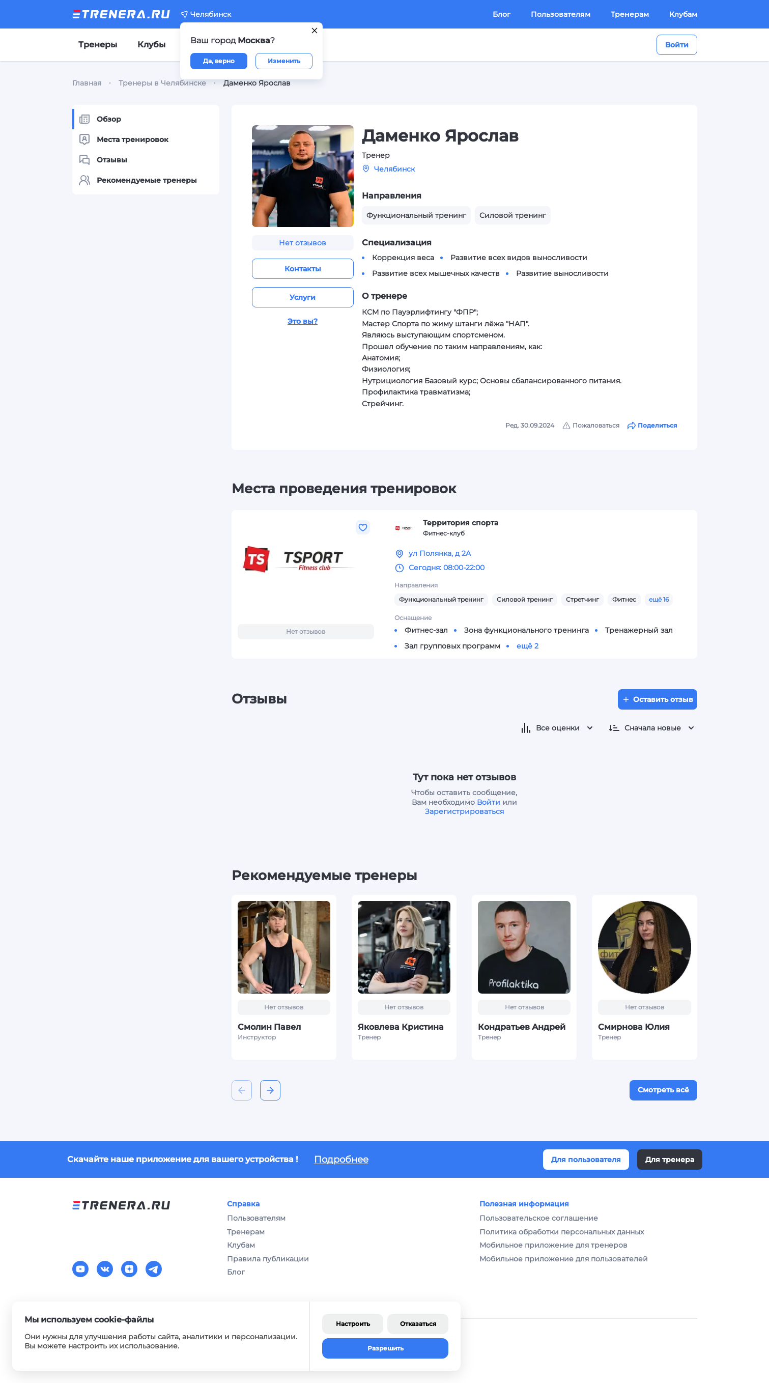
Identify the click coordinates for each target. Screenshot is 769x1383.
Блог (501, 14)
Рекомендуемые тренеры (137, 180)
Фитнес (624, 599)
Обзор (99, 119)
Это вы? (303, 321)
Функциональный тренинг (441, 599)
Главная (86, 83)
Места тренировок (123, 139)
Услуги (303, 297)
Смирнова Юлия (634, 1027)
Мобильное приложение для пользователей (563, 1258)
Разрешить (385, 1348)
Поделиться (652, 425)
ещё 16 (659, 599)
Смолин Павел (269, 1027)
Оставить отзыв (657, 699)
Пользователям (560, 14)
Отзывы (102, 160)
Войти (677, 44)
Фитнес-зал (426, 630)
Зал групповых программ (452, 646)
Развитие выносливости (562, 273)
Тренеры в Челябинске (162, 83)
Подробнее (341, 1159)
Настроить (353, 1324)
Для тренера (669, 1159)
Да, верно (219, 61)
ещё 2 (527, 646)
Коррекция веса (403, 257)
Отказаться (418, 1324)
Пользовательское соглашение (538, 1218)
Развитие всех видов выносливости (518, 257)
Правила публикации (268, 1258)
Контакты (302, 268)
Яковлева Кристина (401, 1027)
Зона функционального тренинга (526, 630)
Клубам (683, 14)
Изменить (284, 61)
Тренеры (97, 44)
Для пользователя (586, 1159)
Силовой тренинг (525, 599)
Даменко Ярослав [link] (257, 83)
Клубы (151, 44)
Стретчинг (582, 599)
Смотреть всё (663, 1089)
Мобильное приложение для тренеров (553, 1245)
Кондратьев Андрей (521, 1027)
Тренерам (630, 14)
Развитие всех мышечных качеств (436, 273)
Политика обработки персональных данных (561, 1231)
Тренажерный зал (639, 630)
